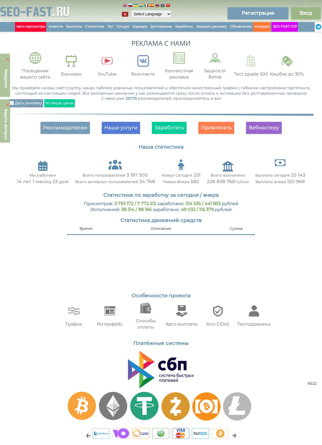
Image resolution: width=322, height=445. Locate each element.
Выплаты (74, 26)
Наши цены (60, 103)
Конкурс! (262, 26)
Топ (110, 26)
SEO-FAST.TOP (285, 26)
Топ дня (122, 26)
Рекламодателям (65, 128)
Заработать (169, 128)
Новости (56, 26)
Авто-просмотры (30, 26)
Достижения (161, 26)
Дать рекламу (26, 103)
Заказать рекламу (211, 26)
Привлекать (216, 128)
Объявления (240, 26)
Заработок (184, 26)
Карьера (140, 26)
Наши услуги (120, 128)
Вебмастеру (264, 128)
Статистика (94, 26)
